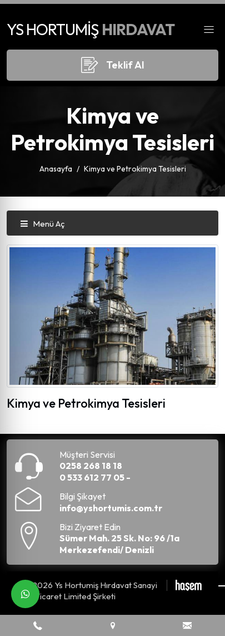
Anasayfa (55, 169)
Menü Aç (42, 223)
